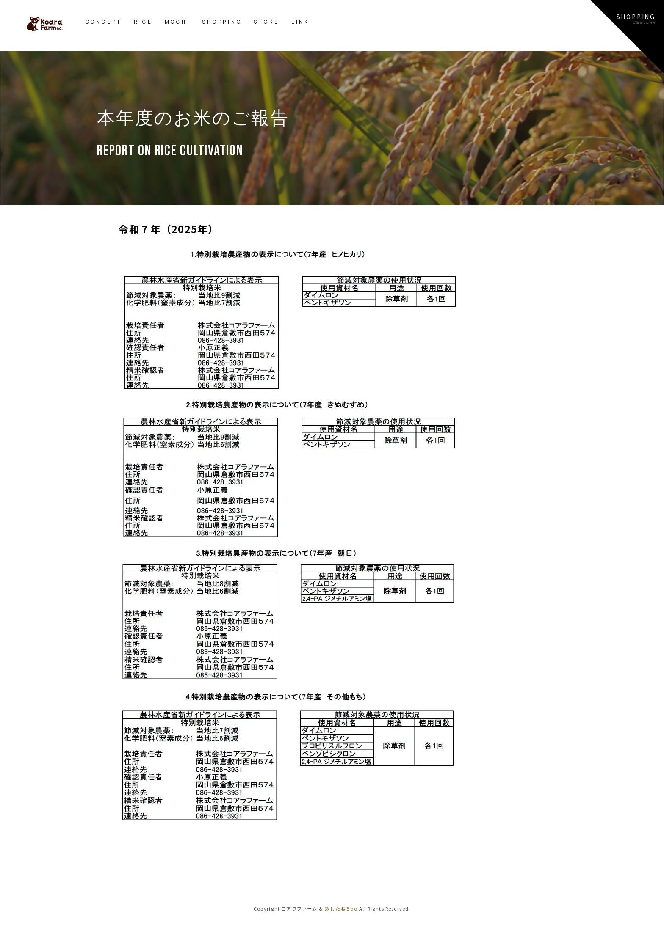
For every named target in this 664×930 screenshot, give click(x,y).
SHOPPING (222, 22)
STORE (266, 22)
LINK (300, 22)
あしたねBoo (341, 908)
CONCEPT (104, 22)
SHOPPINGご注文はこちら (636, 18)
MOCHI (178, 22)
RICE (143, 22)
